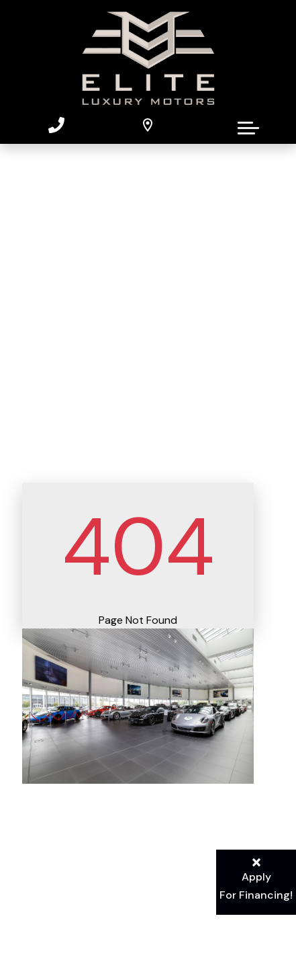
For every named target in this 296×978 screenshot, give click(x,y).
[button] (248, 125)
